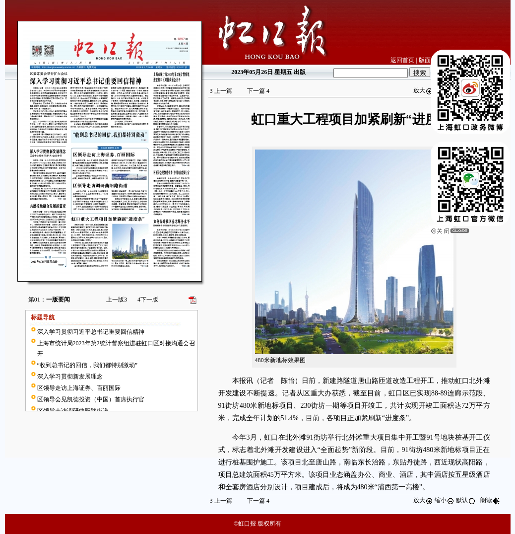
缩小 (444, 500)
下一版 (147, 299)
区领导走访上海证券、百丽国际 (79, 387)
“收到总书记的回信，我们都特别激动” (87, 365)
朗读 (490, 500)
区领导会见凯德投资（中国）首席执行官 (90, 399)
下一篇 (258, 90)
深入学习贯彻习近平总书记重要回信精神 (90, 331)
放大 (423, 90)
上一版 (116, 299)
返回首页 (402, 60)
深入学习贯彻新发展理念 (70, 376)
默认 (466, 500)
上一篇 (221, 90)
